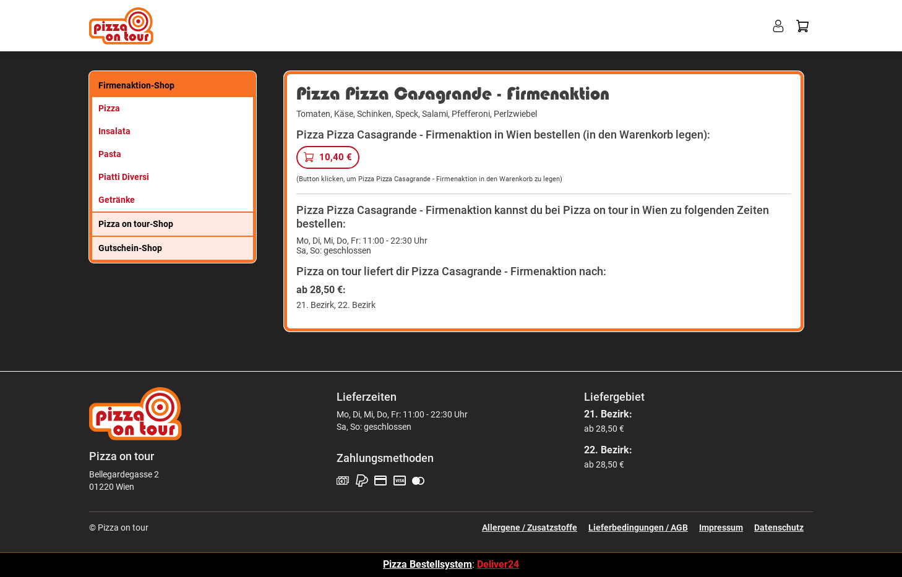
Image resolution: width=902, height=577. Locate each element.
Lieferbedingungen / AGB (638, 527)
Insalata (114, 131)
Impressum (721, 527)
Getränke (116, 200)
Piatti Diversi (123, 177)
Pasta (109, 154)
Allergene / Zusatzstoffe (529, 527)
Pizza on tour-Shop (135, 224)
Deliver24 (498, 564)
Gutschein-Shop (130, 248)
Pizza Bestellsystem (427, 564)
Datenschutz (779, 527)
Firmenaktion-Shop (136, 85)
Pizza (109, 108)
